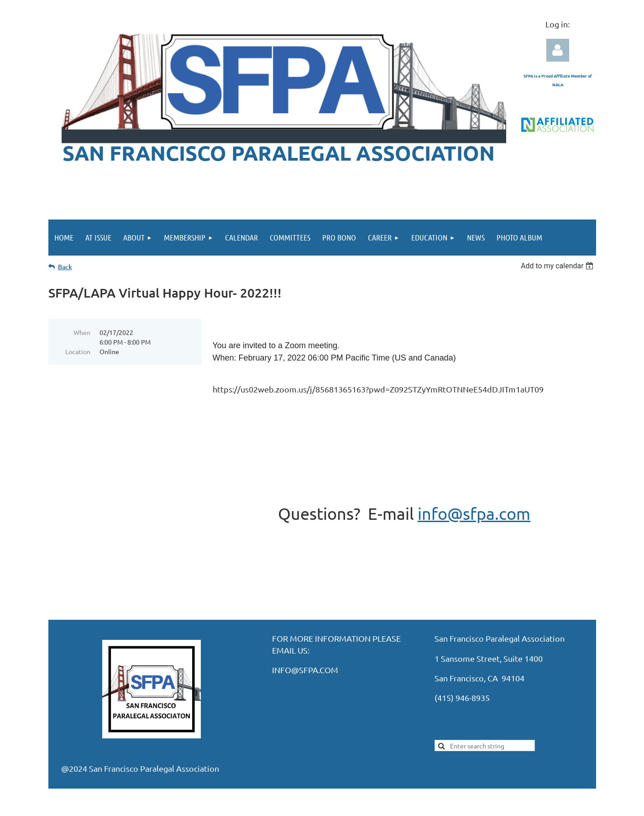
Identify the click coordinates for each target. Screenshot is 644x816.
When (81, 332)
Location (77, 351)
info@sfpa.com (474, 513)
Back (65, 266)
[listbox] (558, 266)
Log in (557, 50)
